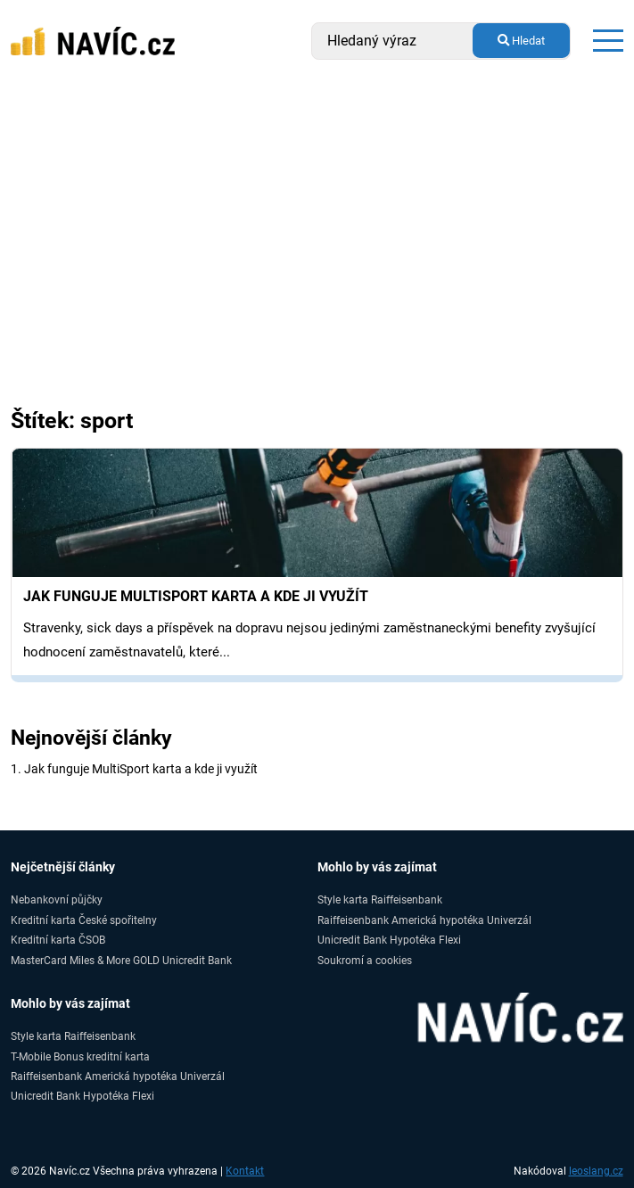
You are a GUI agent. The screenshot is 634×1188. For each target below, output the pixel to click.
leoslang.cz (596, 1171)
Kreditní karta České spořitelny (84, 920)
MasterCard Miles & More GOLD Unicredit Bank (121, 960)
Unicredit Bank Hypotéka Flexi (389, 939)
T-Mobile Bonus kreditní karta (80, 1056)
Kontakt (245, 1171)
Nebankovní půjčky (57, 899)
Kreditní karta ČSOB (58, 939)
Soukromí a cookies (364, 960)
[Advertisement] (317, 216)
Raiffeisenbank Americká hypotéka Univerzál (424, 920)
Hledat (521, 40)
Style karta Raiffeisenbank (379, 899)
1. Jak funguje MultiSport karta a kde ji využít (134, 769)
